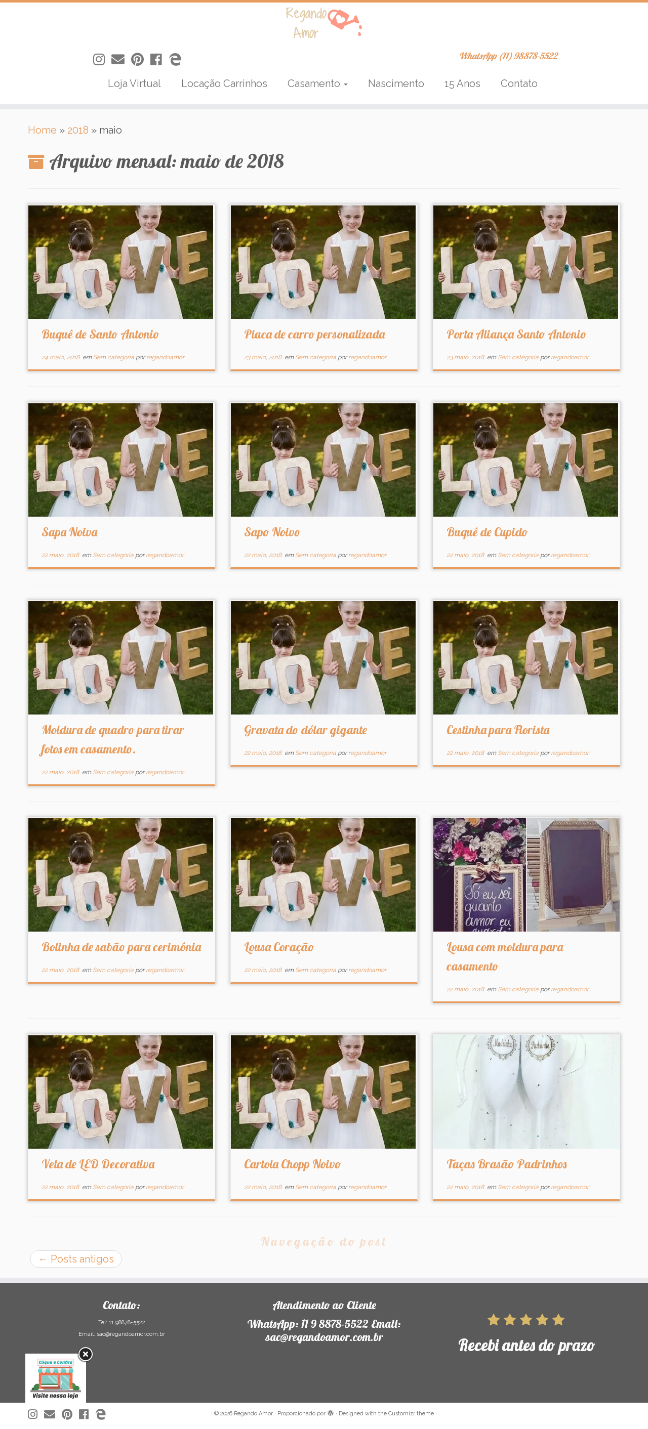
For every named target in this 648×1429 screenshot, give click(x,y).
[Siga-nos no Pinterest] (140, 59)
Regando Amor (253, 1413)
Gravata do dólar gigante (305, 729)
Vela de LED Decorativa (98, 1163)
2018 (78, 130)
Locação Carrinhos (224, 83)
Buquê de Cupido (487, 531)
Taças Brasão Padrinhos (506, 1163)
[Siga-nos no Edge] (178, 59)
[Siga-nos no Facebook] (159, 59)
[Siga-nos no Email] (121, 59)
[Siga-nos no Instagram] (102, 59)
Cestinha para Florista (498, 729)
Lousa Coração (279, 946)
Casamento (318, 83)
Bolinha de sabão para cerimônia (121, 946)
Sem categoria (114, 357)
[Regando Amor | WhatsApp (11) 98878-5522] (324, 23)
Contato (519, 83)
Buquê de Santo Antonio (100, 334)
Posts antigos (76, 1259)
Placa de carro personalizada (314, 334)
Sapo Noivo (272, 531)
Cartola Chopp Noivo (292, 1163)
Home (42, 130)
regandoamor (165, 357)
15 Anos (462, 83)
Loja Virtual (134, 83)
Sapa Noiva (69, 531)
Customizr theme (411, 1413)
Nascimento (396, 83)
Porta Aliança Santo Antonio (517, 334)
